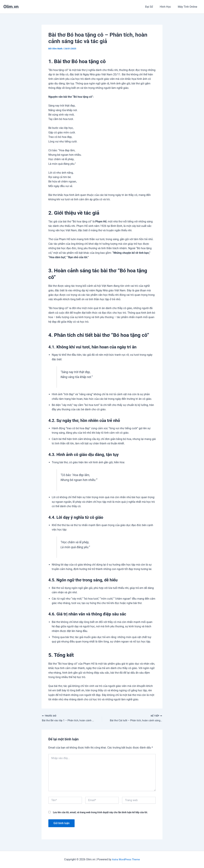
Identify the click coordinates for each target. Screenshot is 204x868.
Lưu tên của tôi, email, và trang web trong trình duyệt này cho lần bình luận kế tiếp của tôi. (100, 812)
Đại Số (152, 6)
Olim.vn (11, 6)
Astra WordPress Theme (125, 859)
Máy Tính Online (188, 6)
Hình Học (167, 6)
